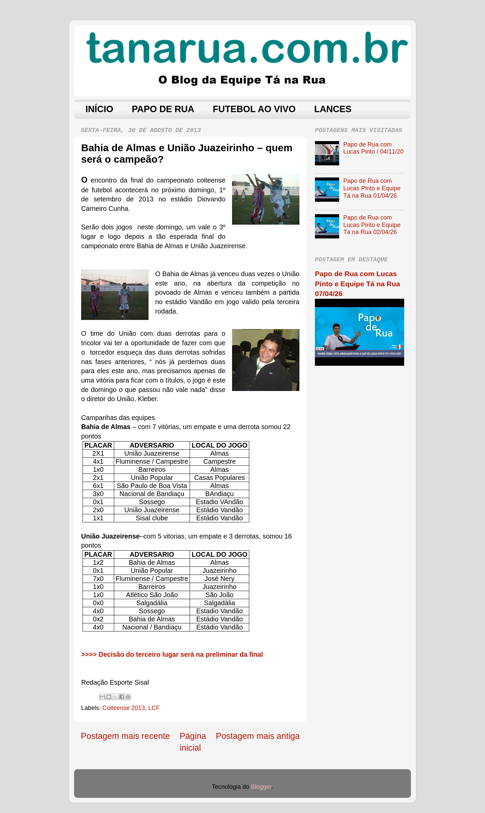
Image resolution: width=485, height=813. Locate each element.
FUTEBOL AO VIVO (254, 109)
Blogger (261, 786)
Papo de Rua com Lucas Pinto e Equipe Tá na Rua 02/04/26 (371, 224)
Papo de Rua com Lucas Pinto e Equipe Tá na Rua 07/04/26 (357, 283)
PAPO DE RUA (163, 109)
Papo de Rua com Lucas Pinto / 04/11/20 (373, 148)
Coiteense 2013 (123, 708)
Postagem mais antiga (258, 736)
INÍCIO (100, 109)
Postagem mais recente (125, 736)
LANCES (333, 109)
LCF (154, 708)
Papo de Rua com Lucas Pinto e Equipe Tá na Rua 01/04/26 (371, 188)
